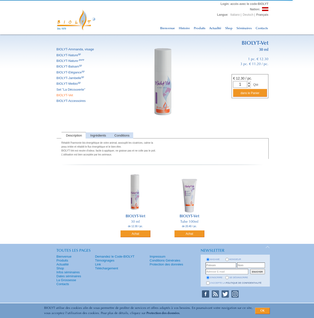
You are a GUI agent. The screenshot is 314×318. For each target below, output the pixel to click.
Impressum (157, 256)
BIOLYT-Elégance (70, 72)
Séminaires (244, 28)
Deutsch (248, 14)
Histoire (184, 28)
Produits (199, 28)
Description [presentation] (74, 135)
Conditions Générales (165, 260)
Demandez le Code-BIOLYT (114, 256)
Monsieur (235, 259)
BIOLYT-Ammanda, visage (75, 49)
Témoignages (104, 260)
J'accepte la (236, 283)
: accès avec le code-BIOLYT (244, 4)
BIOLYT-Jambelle (70, 78)
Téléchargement (106, 268)
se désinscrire (238, 277)
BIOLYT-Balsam (69, 66)
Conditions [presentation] (121, 135)
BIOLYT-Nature (68, 55)
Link (98, 264)
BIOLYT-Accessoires (71, 101)
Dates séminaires (68, 276)
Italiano (235, 14)
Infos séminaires (68, 272)
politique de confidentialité (244, 283)
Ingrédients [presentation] (98, 135)
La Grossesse (66, 280)
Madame (215, 259)
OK (262, 310)
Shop (229, 28)
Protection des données (162, 313)
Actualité (215, 28)
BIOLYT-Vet (65, 95)
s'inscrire (216, 277)
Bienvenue (167, 28)
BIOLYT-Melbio (68, 83)
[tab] (73, 135)
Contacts (262, 28)
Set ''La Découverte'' (71, 89)
